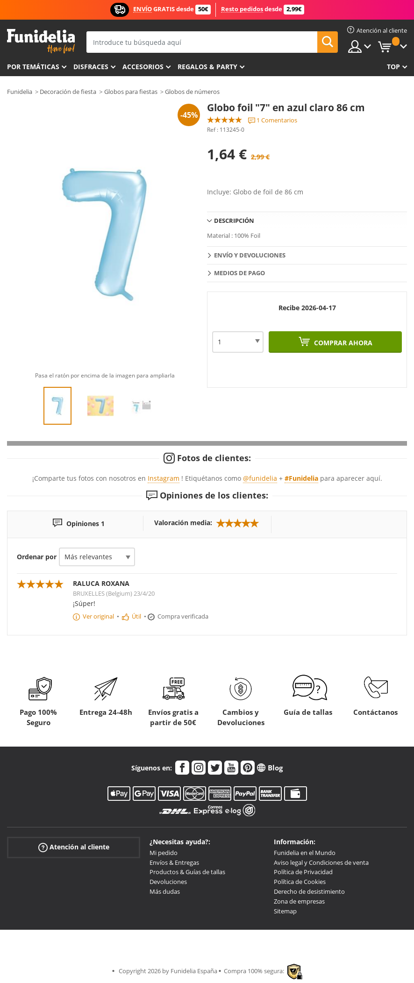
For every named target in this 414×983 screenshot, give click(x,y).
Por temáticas (33, 66)
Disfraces (90, 66)
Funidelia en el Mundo (304, 852)
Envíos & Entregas (174, 862)
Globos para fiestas (130, 91)
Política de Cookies (300, 881)
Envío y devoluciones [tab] (250, 255)
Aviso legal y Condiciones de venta (321, 862)
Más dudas (165, 891)
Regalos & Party (207, 66)
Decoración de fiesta (68, 91)
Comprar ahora (342, 342)
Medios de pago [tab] (239, 273)
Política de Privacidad (303, 872)
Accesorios (143, 66)
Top (393, 66)
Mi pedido (164, 852)
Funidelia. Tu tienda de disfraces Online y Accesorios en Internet (41, 41)
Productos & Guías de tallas (187, 872)
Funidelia (19, 91)
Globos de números (192, 91)
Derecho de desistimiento (309, 891)
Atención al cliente (73, 847)
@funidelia (260, 478)
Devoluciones (168, 881)
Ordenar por (37, 556)
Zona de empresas (299, 901)
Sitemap (285, 911)
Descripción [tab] (234, 220)
